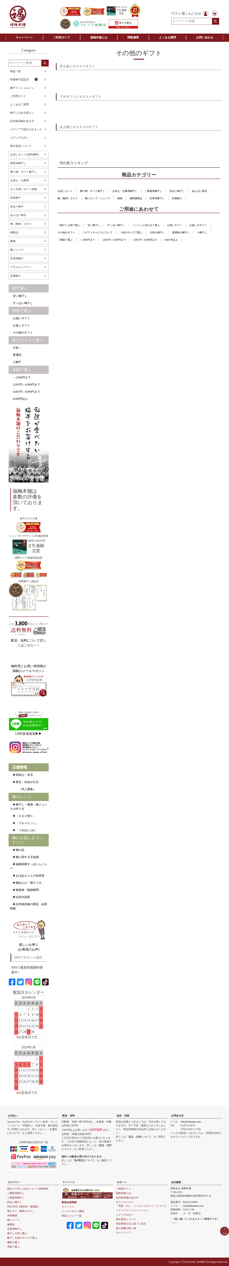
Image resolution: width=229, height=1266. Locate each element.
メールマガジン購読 (73, 1211)
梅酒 (13, 241)
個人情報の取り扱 (126, 1228)
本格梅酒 (12, 1215)
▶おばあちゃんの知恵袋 (27, 875)
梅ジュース (17, 249)
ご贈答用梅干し (16, 1193)
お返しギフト (20, 325)
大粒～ (15, 347)
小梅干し (202, 232)
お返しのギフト (198, 225)
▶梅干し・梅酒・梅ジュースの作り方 (28, 806)
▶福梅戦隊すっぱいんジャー (28, 866)
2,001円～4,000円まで (25, 384)
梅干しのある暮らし (22, 112)
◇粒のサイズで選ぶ (131, 232)
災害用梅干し (157, 198)
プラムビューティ (21, 267)
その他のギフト (21, 332)
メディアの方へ (19, 137)
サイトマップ (123, 1232)
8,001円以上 (171, 239)
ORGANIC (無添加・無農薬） (23, 1206)
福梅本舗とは (98, 37)
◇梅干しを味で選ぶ (69, 225)
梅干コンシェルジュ (22, 87)
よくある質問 (167, 37)
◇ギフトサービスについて (97, 232)
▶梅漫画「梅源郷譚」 (26, 889)
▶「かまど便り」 (23, 815)
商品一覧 (15, 71)
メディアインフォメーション (132, 1210)
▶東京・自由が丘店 (24, 782)
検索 (215, 21)
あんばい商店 (18, 215)
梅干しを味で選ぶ (17, 1233)
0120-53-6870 (190, 1202)
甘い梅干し (18, 295)
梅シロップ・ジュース (97, 198)
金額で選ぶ (21, 369)
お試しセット (65, 191)
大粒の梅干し (157, 232)
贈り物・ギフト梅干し (23, 171)
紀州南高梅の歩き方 (22, 121)
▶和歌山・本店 (21, 774)
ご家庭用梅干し (153, 191)
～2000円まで (87, 239)
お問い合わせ (204, 37)
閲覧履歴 (133, 37)
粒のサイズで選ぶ (27, 340)
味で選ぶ (20, 288)
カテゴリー (14, 1182)
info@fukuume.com (191, 1121)
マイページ (68, 1182)
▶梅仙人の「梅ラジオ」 (27, 882)
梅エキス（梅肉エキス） (21, 1211)
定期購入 (15, 275)
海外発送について (20, 146)
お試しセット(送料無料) (24, 154)
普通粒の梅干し (181, 232)
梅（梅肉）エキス (21, 223)
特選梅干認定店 (24, 79)
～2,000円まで (20, 377)
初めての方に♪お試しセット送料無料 (27, 1188)
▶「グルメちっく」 (24, 823)
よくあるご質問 (19, 104)
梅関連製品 (136, 198)
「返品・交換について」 (140, 1136)
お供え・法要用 (19, 180)
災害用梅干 (17, 258)
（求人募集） (23, 789)
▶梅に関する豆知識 (24, 857)
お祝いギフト (20, 318)
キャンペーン (24, 37)
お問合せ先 (177, 1115)
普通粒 (15, 354)
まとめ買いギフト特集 (23, 189)
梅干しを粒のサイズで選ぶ (22, 1238)
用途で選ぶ (21, 311)
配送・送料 (68, 1115)
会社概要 (176, 1182)
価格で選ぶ (13, 1242)
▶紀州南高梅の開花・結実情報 (28, 906)
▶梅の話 (17, 849)
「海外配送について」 (84, 1160)
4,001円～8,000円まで (25, 391)
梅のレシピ (22, 797)
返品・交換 (123, 1115)
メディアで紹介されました (26, 129)
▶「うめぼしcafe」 (24, 830)
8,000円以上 (19, 398)
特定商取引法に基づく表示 (131, 1223)
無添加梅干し (18, 163)
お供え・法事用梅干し (124, 191)
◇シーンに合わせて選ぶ (146, 225)
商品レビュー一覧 (72, 1215)
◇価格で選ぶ (65, 239)
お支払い (13, 1115)
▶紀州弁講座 (20, 897)
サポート (122, 1182)
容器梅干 (15, 197)
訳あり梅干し (177, 191)
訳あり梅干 (17, 206)
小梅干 (15, 362)
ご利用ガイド (61, 37)
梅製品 (14, 232)
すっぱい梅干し (21, 303)
